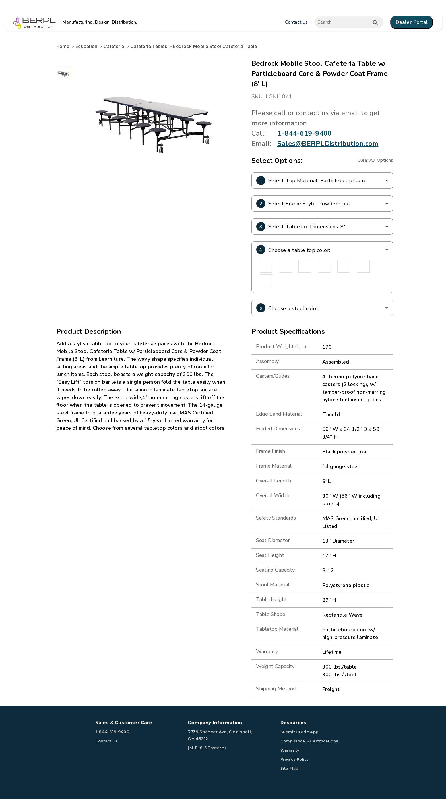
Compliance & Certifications (309, 741)
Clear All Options (375, 160)
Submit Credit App (299, 732)
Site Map (289, 768)
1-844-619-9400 (304, 133)
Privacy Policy (294, 759)
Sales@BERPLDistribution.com (327, 143)
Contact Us (296, 22)
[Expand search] (349, 22)
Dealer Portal (411, 22)
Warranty (290, 750)
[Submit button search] (375, 22)
